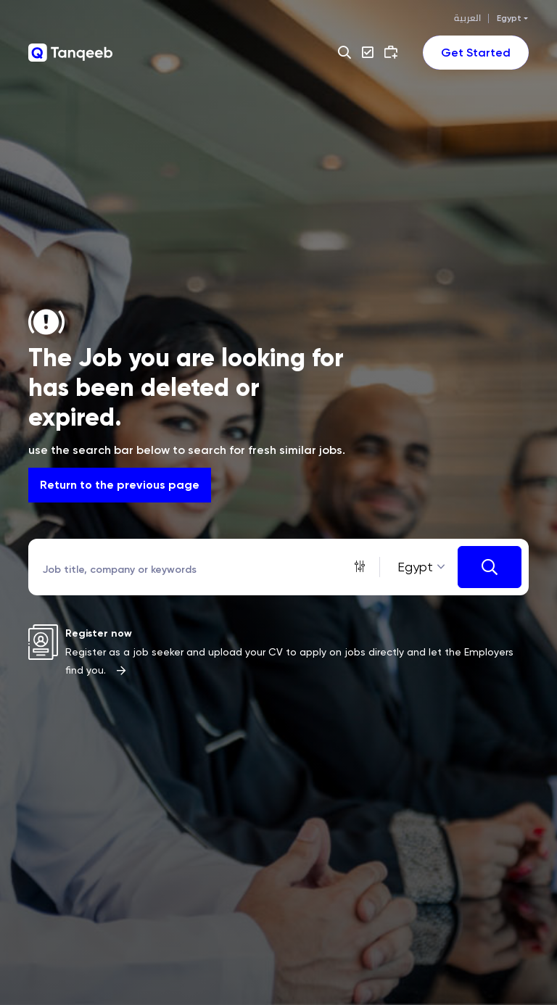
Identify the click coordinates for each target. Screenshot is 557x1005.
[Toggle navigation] (476, 53)
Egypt (509, 18)
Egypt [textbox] (415, 566)
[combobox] (418, 567)
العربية (467, 18)
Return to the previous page (119, 485)
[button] (346, 52)
